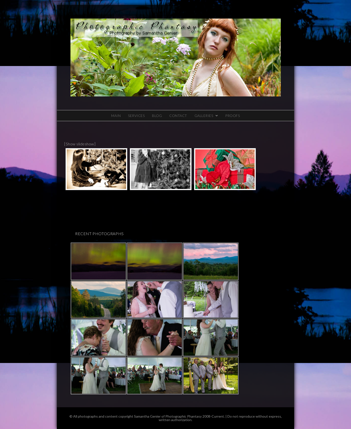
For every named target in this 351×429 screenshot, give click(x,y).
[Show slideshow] (79, 143)
